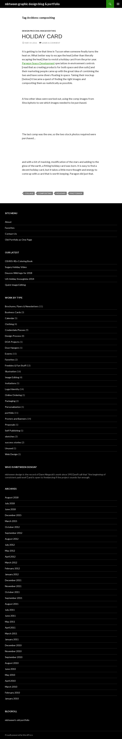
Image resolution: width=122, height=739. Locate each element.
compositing (45, 193)
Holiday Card (42, 36)
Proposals (10, 424)
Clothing (9, 324)
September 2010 (13, 657)
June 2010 (10, 669)
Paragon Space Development (38, 63)
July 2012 (10, 544)
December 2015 (13, 515)
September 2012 (13, 532)
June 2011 (10, 615)
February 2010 (12, 692)
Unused (9, 448)
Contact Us (11, 233)
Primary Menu (118, 4)
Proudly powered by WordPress (19, 735)
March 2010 (11, 686)
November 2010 (13, 651)
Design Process (30, 31)
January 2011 (12, 639)
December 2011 (13, 580)
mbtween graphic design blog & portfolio (32, 4)
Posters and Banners (16, 418)
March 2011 (11, 633)
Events (8, 353)
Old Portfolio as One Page (18, 239)
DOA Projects (12, 341)
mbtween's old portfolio (17, 720)
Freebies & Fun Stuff (15, 365)
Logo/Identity (12, 389)
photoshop (76, 193)
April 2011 (10, 627)
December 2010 (13, 645)
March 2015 (11, 521)
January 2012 (12, 574)
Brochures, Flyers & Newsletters (21, 306)
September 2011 (13, 598)
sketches (10, 436)
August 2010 (11, 663)
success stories (13, 442)
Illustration (10, 371)
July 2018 (10, 503)
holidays (61, 193)
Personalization (13, 406)
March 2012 (11, 562)
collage (29, 193)
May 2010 (10, 674)
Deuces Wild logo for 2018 (18, 273)
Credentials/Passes (15, 330)
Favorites (10, 227)
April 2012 (10, 556)
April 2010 (10, 680)
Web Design (11, 454)
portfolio (9, 412)
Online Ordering (13, 395)
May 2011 (10, 621)
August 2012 (11, 538)
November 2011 (13, 586)
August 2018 (11, 497)
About (8, 221)
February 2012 (12, 568)
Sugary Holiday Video (16, 267)
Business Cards (13, 312)
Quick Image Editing (15, 284)
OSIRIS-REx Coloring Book (19, 261)
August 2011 (11, 603)
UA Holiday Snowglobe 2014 (19, 278)
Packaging (10, 401)
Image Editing (48, 31)
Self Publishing (12, 430)
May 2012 (10, 550)
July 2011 (10, 609)
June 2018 (10, 509)
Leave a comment (51, 43)
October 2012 (12, 527)
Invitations (10, 383)
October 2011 (12, 592)
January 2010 (12, 698)
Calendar (9, 318)
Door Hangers (12, 347)
